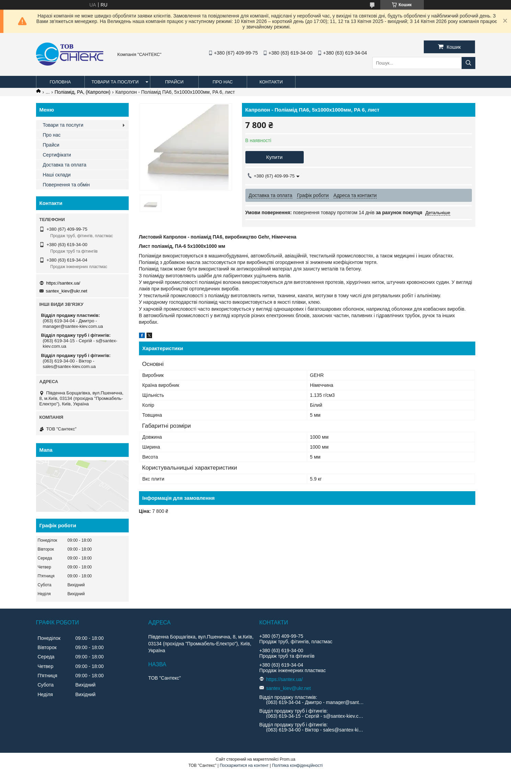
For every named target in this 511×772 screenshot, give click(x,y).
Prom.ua (287, 759)
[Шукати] (468, 63)
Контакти (271, 81)
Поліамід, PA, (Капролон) (83, 92)
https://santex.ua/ (63, 283)
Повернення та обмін (66, 184)
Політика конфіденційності (297, 765)
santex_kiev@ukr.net (67, 290)
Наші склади (57, 174)
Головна (60, 81)
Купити (274, 157)
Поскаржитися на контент (244, 765)
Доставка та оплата (64, 165)
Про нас (223, 81)
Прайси (174, 81)
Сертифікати (57, 155)
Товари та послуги (115, 81)
